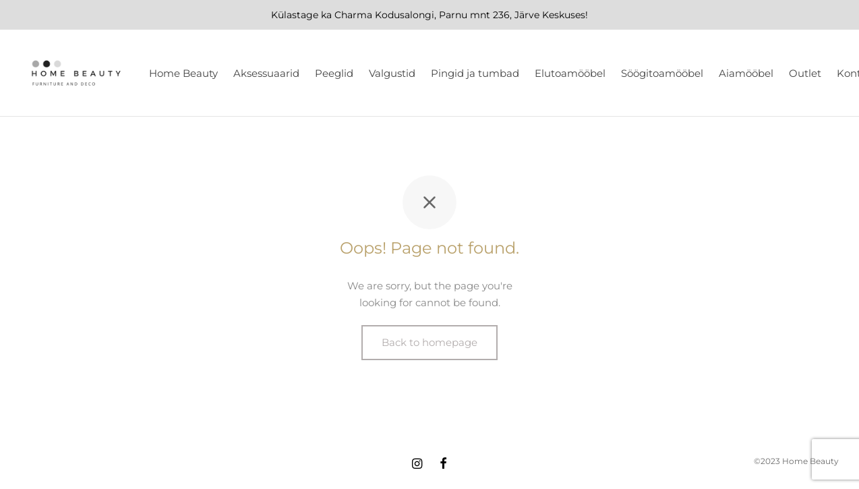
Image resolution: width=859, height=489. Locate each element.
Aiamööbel (746, 73)
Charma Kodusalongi (384, 14)
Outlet (805, 73)
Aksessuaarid (266, 73)
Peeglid (334, 73)
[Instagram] (417, 465)
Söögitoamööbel (662, 73)
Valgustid (392, 73)
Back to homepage (429, 342)
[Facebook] (443, 465)
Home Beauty (183, 73)
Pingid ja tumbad (475, 73)
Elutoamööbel (570, 73)
